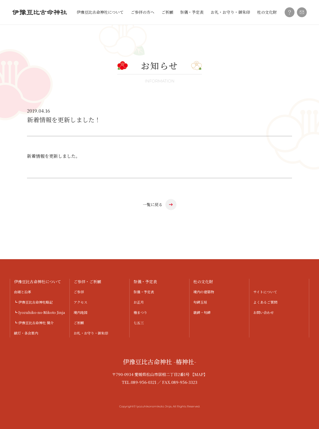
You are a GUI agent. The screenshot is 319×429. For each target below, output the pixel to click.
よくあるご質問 (265, 302)
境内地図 (80, 312)
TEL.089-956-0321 (139, 382)
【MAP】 (198, 374)
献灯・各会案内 (26, 333)
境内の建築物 (203, 291)
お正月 (138, 302)
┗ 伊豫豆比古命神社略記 (33, 302)
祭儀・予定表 (192, 12)
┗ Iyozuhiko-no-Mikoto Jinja (39, 312)
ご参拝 (79, 291)
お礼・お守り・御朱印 (230, 12)
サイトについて (265, 291)
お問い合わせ (263, 312)
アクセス (80, 302)
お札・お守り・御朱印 (91, 333)
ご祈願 (167, 12)
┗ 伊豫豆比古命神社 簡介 (34, 322)
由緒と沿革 (22, 291)
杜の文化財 (267, 12)
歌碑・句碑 (202, 312)
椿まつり (140, 312)
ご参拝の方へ (142, 12)
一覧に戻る (152, 204)
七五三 (138, 322)
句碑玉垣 (200, 302)
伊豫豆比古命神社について (100, 12)
